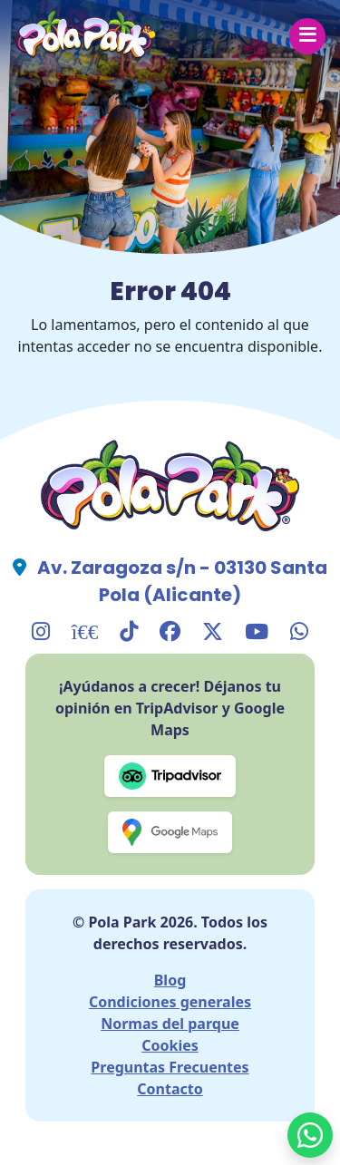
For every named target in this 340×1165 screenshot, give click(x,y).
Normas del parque (170, 1023)
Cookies (170, 1045)
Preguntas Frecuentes (169, 1067)
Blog (170, 980)
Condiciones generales (170, 1002)
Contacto (169, 1089)
